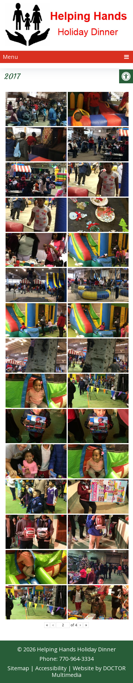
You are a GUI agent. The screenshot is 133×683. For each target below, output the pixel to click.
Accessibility (51, 668)
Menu (10, 57)
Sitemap (18, 668)
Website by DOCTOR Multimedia (89, 671)
